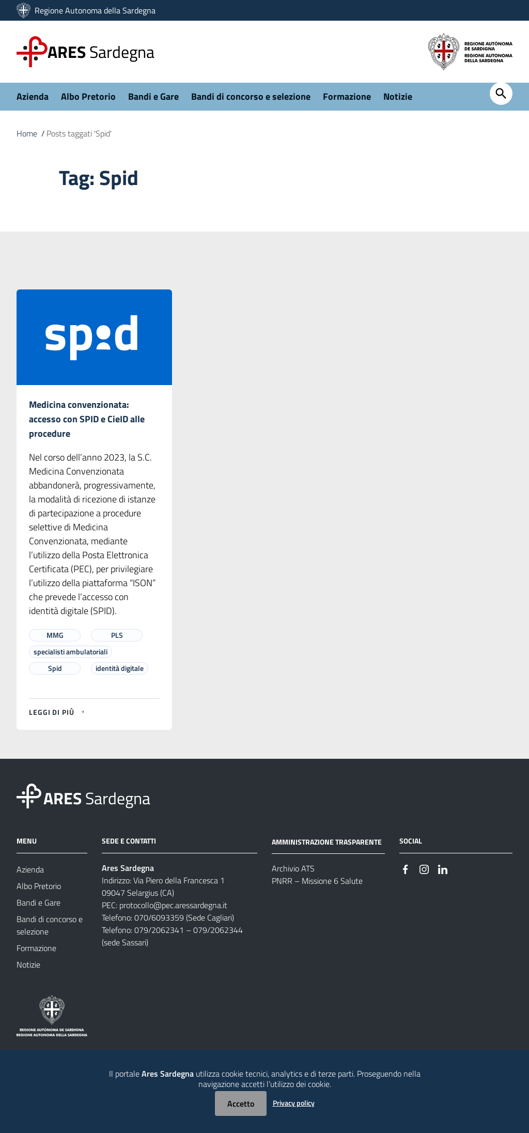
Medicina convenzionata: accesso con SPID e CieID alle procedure (87, 418)
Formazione (347, 96)
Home (27, 133)
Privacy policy (294, 1102)
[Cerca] (501, 93)
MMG (55, 635)
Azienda (33, 96)
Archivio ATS (293, 868)
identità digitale (120, 668)
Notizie (397, 96)
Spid (55, 668)
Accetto (240, 1103)
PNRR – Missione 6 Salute (317, 881)
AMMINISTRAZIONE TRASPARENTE (327, 841)
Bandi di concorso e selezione (250, 96)
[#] (405, 869)
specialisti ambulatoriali (70, 651)
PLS (117, 635)
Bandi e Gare (153, 96)
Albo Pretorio (88, 96)
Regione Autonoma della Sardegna (95, 10)
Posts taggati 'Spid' (79, 133)
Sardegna (101, 51)
